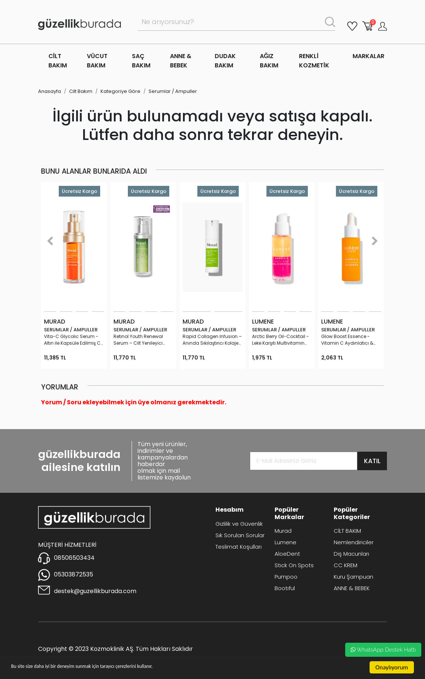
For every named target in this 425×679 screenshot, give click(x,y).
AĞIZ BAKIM (269, 61)
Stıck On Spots (294, 565)
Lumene (285, 542)
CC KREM (345, 565)
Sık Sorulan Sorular (240, 535)
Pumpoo (286, 577)
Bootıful (285, 588)
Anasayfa (49, 91)
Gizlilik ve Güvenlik (239, 524)
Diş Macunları (351, 554)
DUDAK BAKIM (225, 61)
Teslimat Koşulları (238, 547)
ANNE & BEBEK (180, 61)
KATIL (372, 460)
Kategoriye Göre (120, 91)
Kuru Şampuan (353, 577)
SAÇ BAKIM (141, 61)
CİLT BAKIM (57, 61)
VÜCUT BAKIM (97, 61)
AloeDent (287, 554)
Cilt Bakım (80, 91)
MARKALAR (368, 56)
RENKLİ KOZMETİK (314, 61)
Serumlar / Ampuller (173, 91)
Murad (283, 531)
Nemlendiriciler (354, 542)
